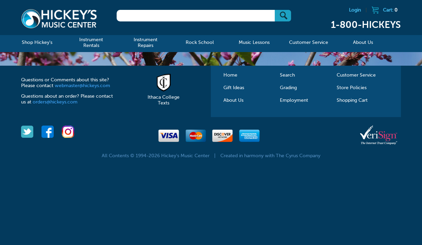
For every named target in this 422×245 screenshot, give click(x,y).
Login (355, 10)
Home (230, 75)
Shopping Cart (352, 100)
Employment (294, 100)
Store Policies (352, 87)
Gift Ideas (233, 87)
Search (287, 75)
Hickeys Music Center (59, 19)
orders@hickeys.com (55, 102)
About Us (233, 100)
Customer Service (356, 75)
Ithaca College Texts (164, 97)
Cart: (390, 10)
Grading (288, 87)
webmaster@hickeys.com (82, 85)
